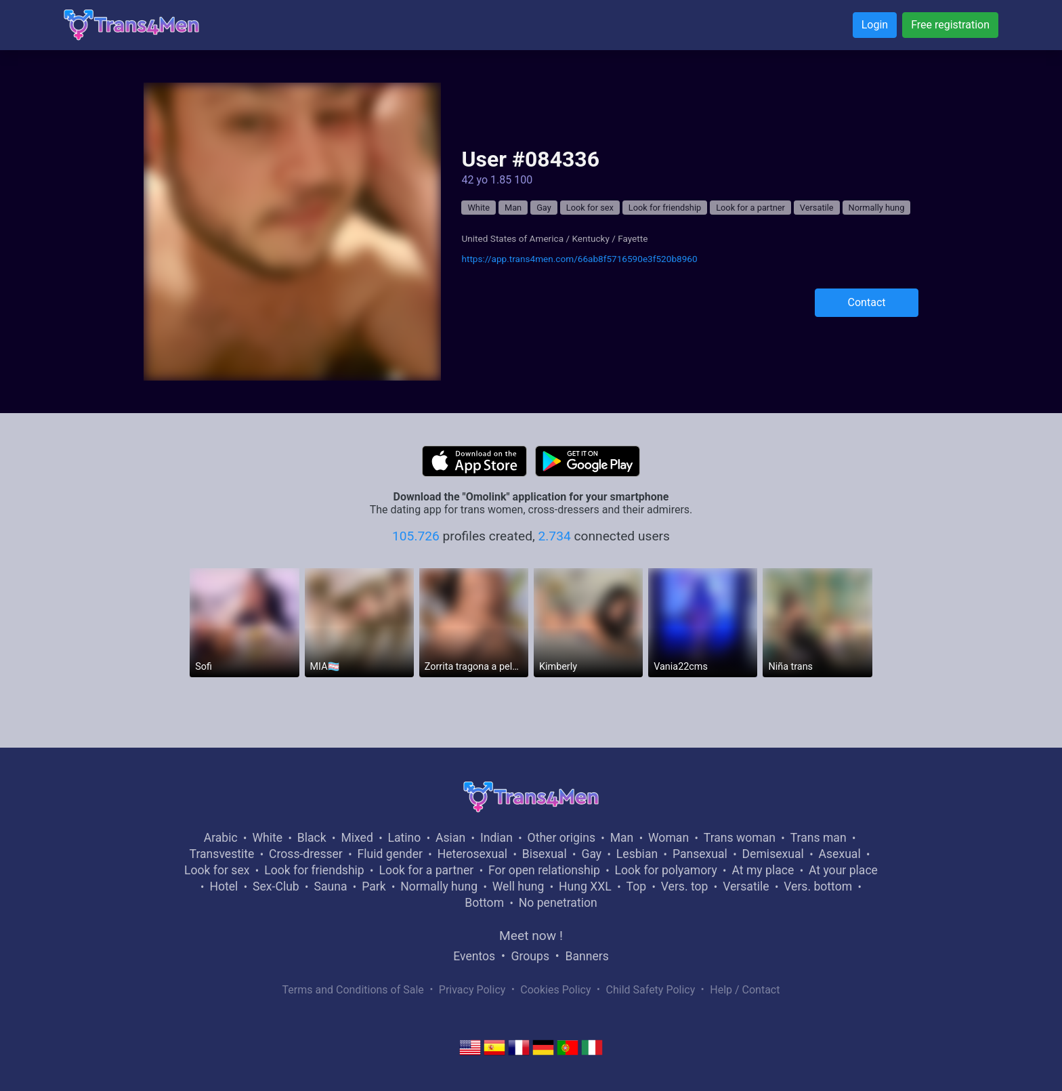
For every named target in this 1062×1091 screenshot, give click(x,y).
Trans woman (740, 837)
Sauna (330, 886)
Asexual (840, 854)
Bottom (484, 903)
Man (513, 207)
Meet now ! (531, 935)
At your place (843, 870)
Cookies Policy (555, 989)
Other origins (561, 837)
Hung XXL (585, 886)
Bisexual (544, 854)
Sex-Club (276, 886)
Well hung (518, 886)
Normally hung (877, 207)
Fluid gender (390, 854)
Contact (867, 302)
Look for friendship (665, 207)
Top (636, 886)
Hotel (223, 886)
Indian (496, 837)
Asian (450, 837)
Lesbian (637, 854)
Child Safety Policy (651, 989)
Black (311, 837)
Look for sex (590, 207)
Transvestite (222, 854)
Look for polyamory (666, 870)
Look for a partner (750, 207)
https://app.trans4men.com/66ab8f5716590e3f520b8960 (579, 258)
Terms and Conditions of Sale (353, 989)
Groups (530, 956)
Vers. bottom (818, 886)
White (478, 207)
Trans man (818, 837)
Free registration (950, 24)
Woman (668, 837)
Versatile (817, 207)
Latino (404, 837)
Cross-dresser (306, 854)
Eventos (474, 956)
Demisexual (773, 854)
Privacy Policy (472, 989)
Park (373, 886)
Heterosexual (472, 854)
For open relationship (544, 870)
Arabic (221, 837)
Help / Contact (745, 989)
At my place (762, 870)
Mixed (357, 837)
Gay (543, 207)
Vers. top (684, 886)
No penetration (558, 903)
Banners (586, 956)
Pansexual (700, 854)
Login (875, 24)
